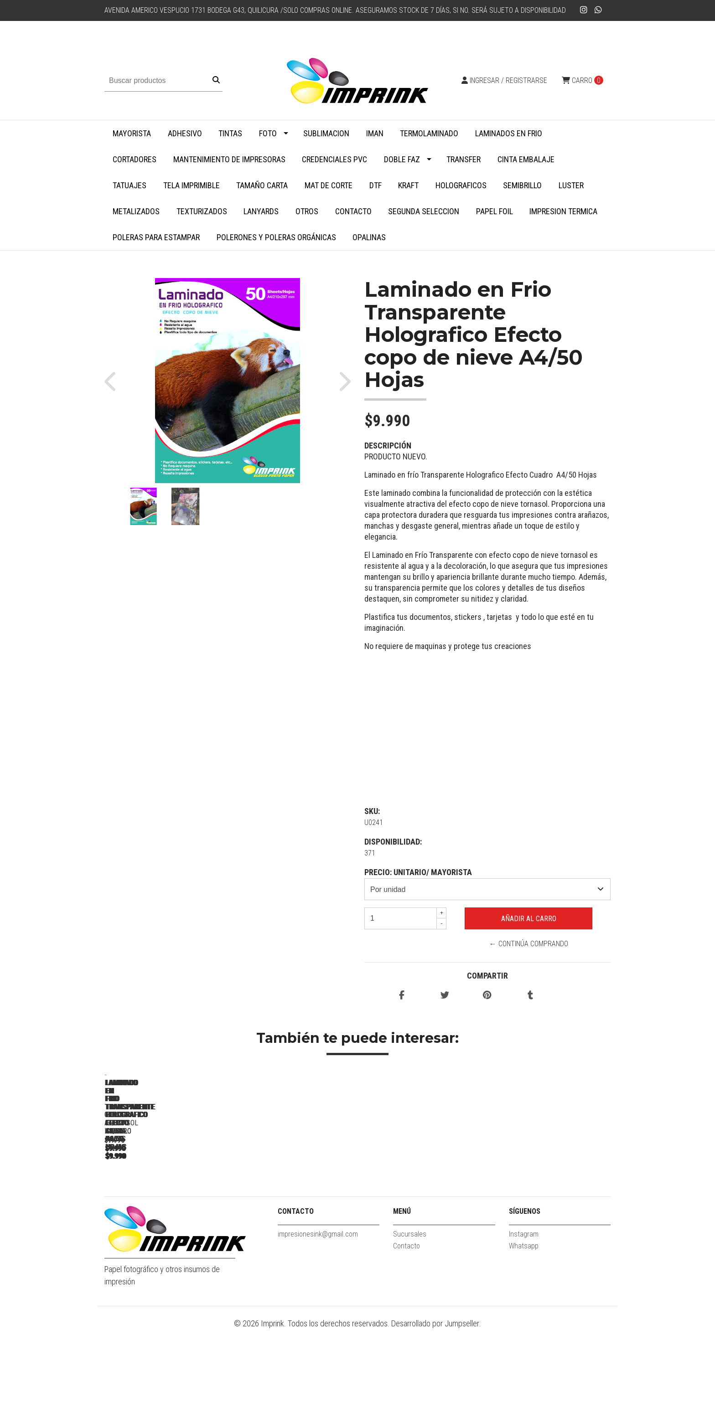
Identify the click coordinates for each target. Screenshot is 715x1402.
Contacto (353, 211)
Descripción (387, 445)
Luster (571, 185)
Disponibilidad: (393, 841)
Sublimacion (326, 133)
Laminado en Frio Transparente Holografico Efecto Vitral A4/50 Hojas (423, 1211)
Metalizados (136, 211)
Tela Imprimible (191, 185)
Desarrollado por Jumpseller (435, 1396)
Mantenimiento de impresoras (229, 159)
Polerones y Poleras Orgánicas (276, 237)
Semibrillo (522, 185)
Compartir (487, 975)
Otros (306, 211)
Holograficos (461, 185)
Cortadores (134, 159)
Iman (374, 133)
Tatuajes (129, 185)
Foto (268, 133)
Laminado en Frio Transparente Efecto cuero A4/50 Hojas (296, 1207)
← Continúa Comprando (528, 943)
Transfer (463, 159)
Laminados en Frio (508, 133)
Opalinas (369, 237)
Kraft (408, 185)
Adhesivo (185, 133)
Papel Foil (494, 211)
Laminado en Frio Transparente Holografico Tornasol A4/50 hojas (551, 1207)
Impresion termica (563, 211)
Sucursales (409, 1306)
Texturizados (201, 211)
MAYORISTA (132, 133)
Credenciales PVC (334, 159)
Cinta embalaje (525, 159)
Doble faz (402, 159)
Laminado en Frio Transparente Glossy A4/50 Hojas (168, 1207)
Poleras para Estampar (156, 237)
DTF (375, 185)
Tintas (230, 133)
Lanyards (261, 211)
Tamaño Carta (262, 185)
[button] (114, 380)
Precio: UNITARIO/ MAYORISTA (418, 872)
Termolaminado (429, 133)
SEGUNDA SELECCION (423, 211)
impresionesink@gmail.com (318, 1306)
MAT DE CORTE (328, 185)
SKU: (372, 811)
